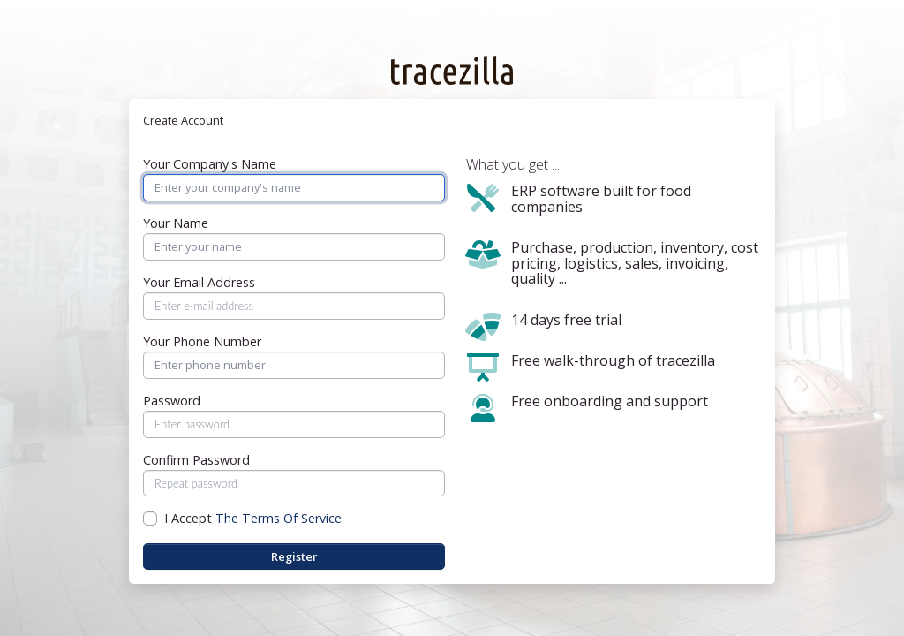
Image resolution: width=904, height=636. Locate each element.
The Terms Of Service (278, 518)
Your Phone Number (202, 342)
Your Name (175, 223)
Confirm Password (196, 460)
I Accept (253, 518)
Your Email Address (199, 283)
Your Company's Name (209, 164)
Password (171, 401)
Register (294, 556)
